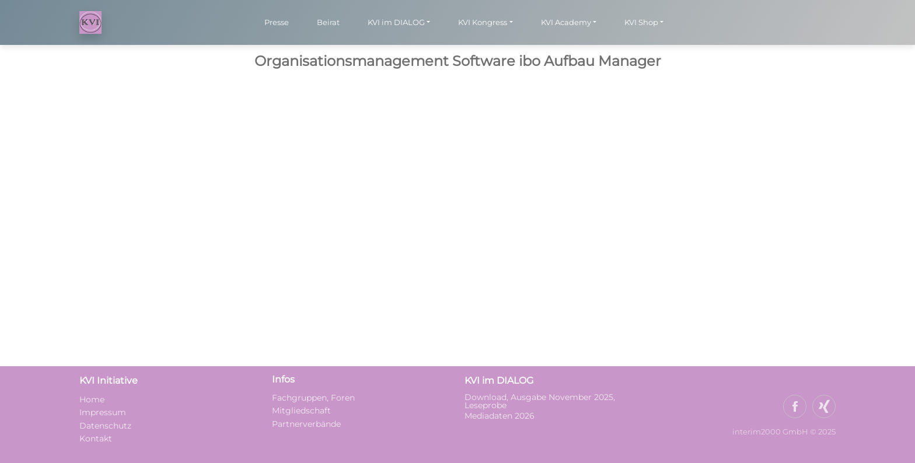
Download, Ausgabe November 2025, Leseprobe (540, 401)
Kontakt (95, 438)
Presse (276, 22)
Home (91, 399)
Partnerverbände (306, 424)
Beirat (328, 22)
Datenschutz (105, 425)
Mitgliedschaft (301, 410)
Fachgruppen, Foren (313, 397)
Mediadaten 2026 (501, 416)
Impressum (102, 412)
